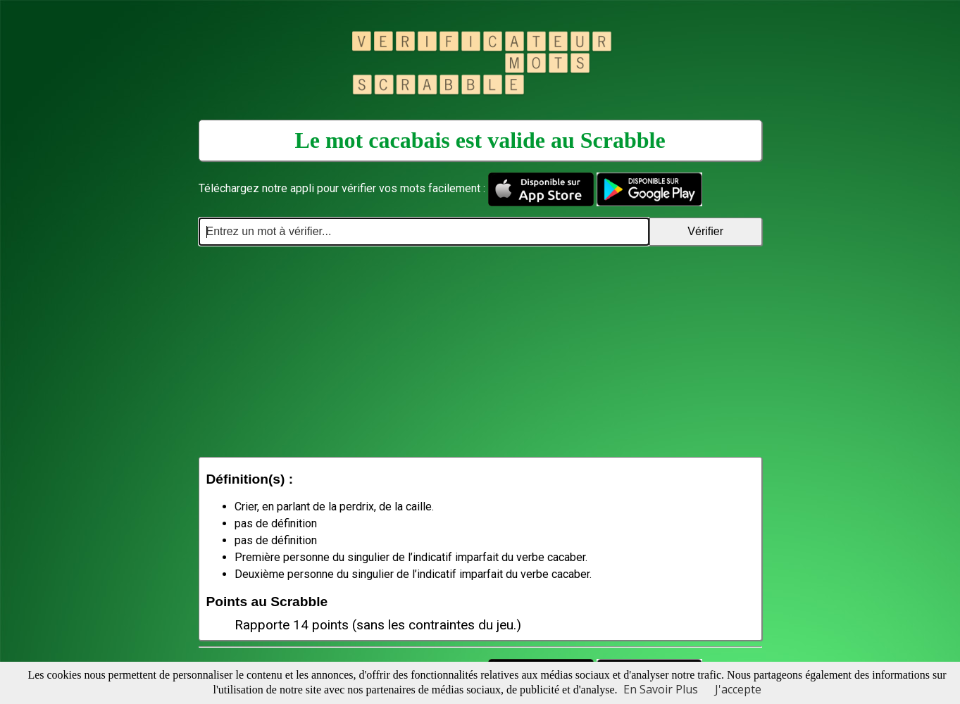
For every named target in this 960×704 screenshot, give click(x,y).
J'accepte (738, 689)
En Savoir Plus (660, 689)
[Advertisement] (480, 351)
